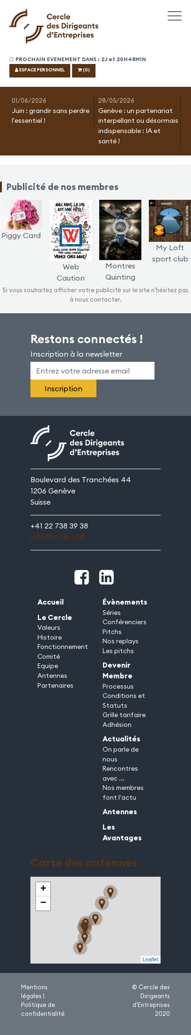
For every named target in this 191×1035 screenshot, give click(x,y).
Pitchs (112, 631)
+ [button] (43, 889)
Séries (112, 612)
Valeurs (48, 627)
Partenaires (55, 685)
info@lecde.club (58, 537)
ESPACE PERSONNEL (40, 70)
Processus (118, 686)
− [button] (43, 903)
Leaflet (150, 959)
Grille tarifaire (124, 715)
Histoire (49, 637)
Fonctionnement (62, 646)
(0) (84, 70)
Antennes (52, 675)
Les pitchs (118, 651)
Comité (48, 656)
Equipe (47, 666)
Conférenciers (125, 622)
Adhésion (117, 724)
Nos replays (121, 641)
